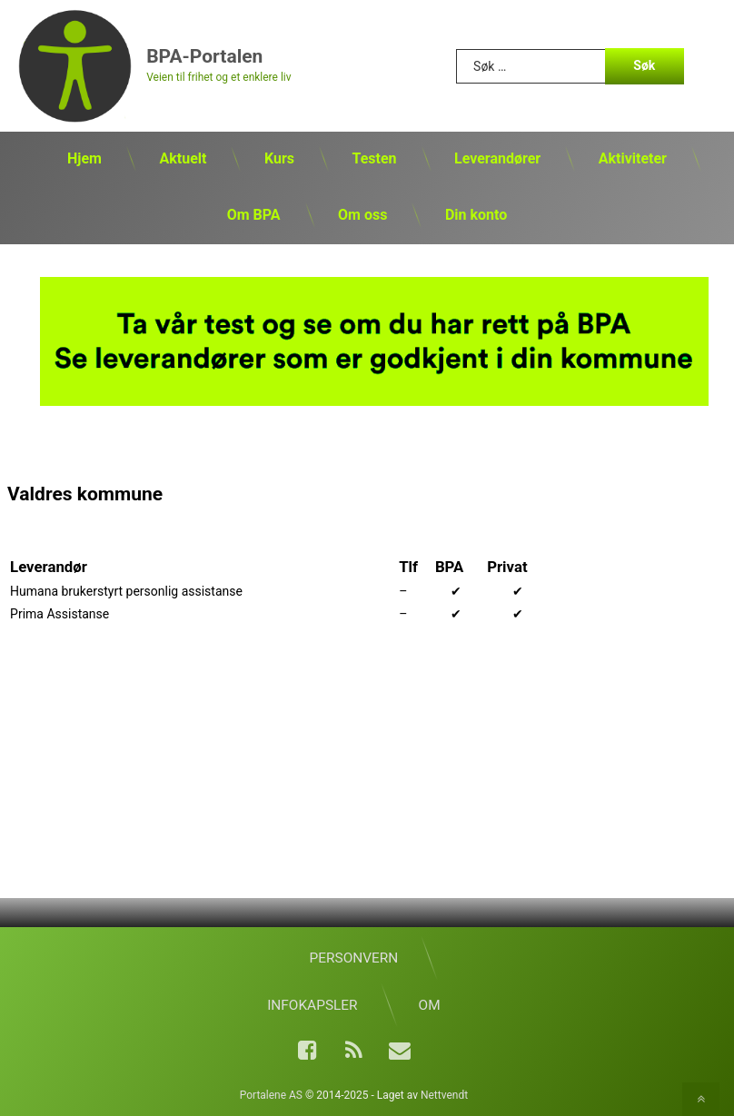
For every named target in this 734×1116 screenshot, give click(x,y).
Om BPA (254, 214)
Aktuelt (182, 158)
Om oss (362, 214)
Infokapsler (312, 1005)
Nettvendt (444, 1095)
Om (430, 1005)
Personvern (354, 958)
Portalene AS (271, 1095)
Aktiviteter (633, 158)
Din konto (476, 214)
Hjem (84, 158)
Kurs (279, 158)
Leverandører (497, 158)
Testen (374, 158)
